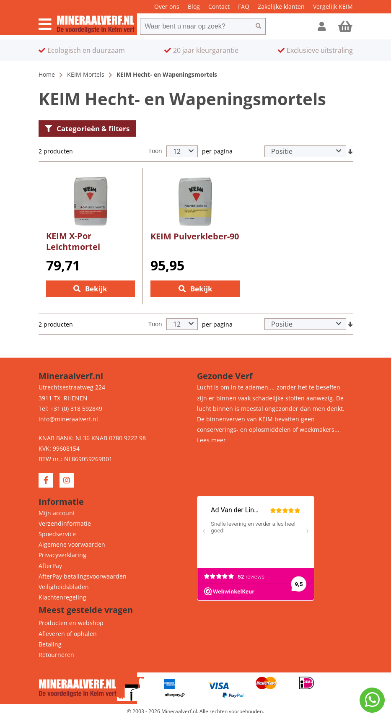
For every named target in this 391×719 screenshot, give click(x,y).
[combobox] (195, 26)
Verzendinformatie (65, 523)
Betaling (50, 644)
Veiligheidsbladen (64, 587)
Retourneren (56, 655)
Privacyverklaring (62, 555)
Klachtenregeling (62, 597)
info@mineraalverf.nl (68, 419)
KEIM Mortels (85, 74)
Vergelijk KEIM (333, 6)
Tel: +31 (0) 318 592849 (70, 409)
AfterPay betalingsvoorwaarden (83, 576)
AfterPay (50, 566)
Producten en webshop (71, 623)
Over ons (166, 6)
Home (47, 74)
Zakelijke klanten (281, 6)
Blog (194, 6)
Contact (219, 6)
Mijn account (57, 513)
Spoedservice (57, 534)
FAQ (243, 6)
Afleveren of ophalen (68, 634)
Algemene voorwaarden (72, 544)
